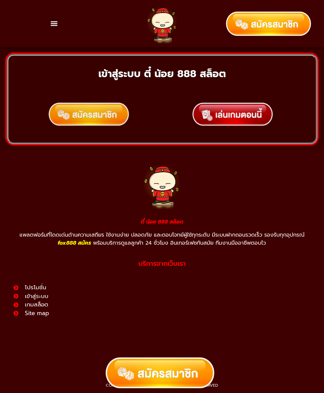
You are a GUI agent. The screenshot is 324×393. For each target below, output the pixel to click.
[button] (53, 23)
